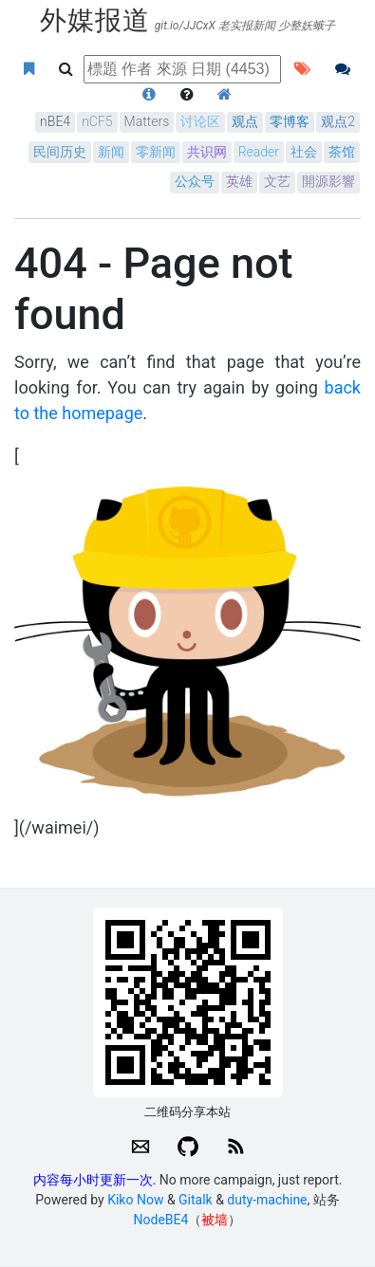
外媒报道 (95, 20)
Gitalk (195, 1199)
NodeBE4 (161, 1219)
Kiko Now (135, 1199)
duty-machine (267, 1199)
